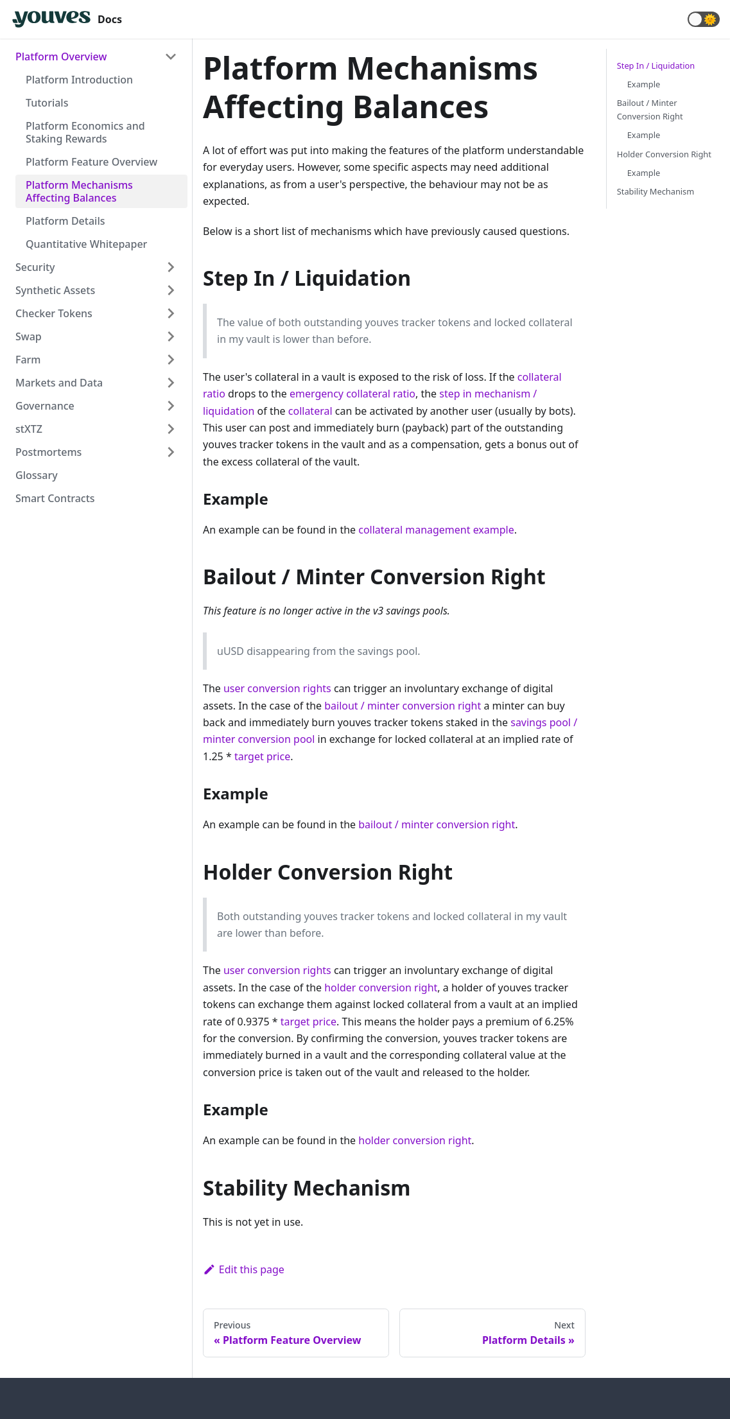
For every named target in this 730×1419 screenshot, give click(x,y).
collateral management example (436, 530)
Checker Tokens (53, 313)
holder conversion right (380, 987)
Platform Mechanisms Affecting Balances (79, 191)
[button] (704, 19)
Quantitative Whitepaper (86, 244)
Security (35, 267)
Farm (28, 360)
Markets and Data (59, 383)
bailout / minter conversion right (402, 706)
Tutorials (47, 103)
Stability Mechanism (655, 191)
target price (262, 756)
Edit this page (243, 1269)
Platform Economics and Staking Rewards (85, 132)
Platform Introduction (79, 80)
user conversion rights (277, 688)
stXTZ (28, 429)
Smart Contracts (55, 498)
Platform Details (65, 221)
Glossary (36, 475)
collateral (310, 411)
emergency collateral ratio (352, 394)
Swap (28, 336)
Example (643, 84)
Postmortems (48, 452)
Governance (44, 406)
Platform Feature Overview (91, 162)
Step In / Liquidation (656, 65)
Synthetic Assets (55, 290)
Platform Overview (61, 56)
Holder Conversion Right (664, 154)
